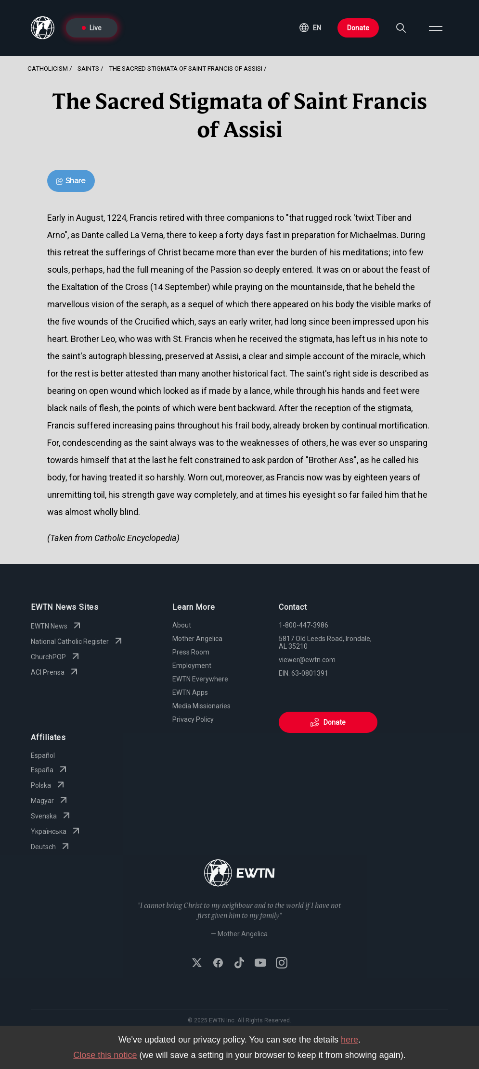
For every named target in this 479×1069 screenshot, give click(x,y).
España (50, 770)
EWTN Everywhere (200, 679)
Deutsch (51, 847)
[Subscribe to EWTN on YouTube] (260, 963)
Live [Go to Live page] (92, 28)
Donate (358, 28)
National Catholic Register (77, 641)
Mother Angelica (197, 638)
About (181, 625)
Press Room (190, 652)
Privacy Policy (193, 719)
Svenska (51, 816)
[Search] (401, 27)
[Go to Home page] (239, 874)
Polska (48, 785)
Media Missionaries (201, 706)
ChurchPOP (56, 657)
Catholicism (47, 68)
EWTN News (57, 626)
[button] (310, 28)
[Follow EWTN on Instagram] (281, 963)
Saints (88, 68)
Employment (191, 665)
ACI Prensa (55, 672)
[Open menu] (435, 27)
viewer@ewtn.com (307, 660)
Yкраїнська (56, 831)
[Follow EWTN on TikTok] (239, 963)
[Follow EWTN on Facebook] (218, 963)
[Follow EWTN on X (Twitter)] (197, 963)
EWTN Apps (190, 692)
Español (43, 755)
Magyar (50, 800)
